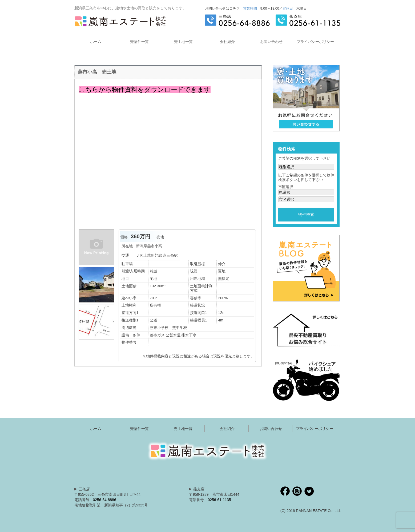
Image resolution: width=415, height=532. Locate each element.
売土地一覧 (183, 41)
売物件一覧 (139, 41)
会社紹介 (227, 41)
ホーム (95, 41)
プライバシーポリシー (315, 41)
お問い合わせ (271, 41)
